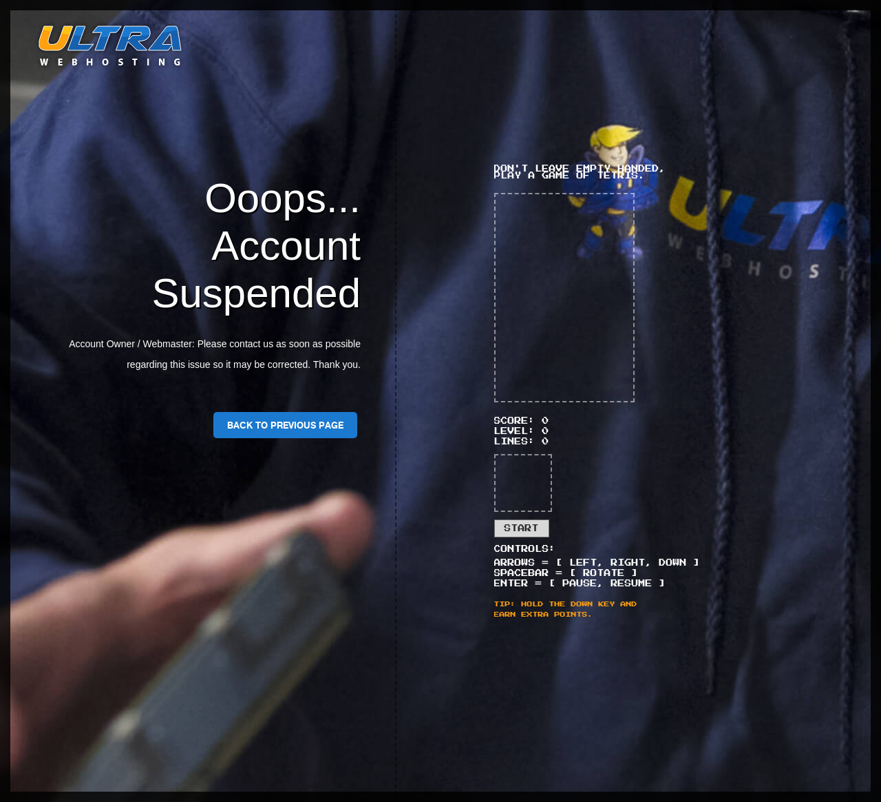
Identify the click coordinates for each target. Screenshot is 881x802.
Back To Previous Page (285, 425)
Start (522, 528)
